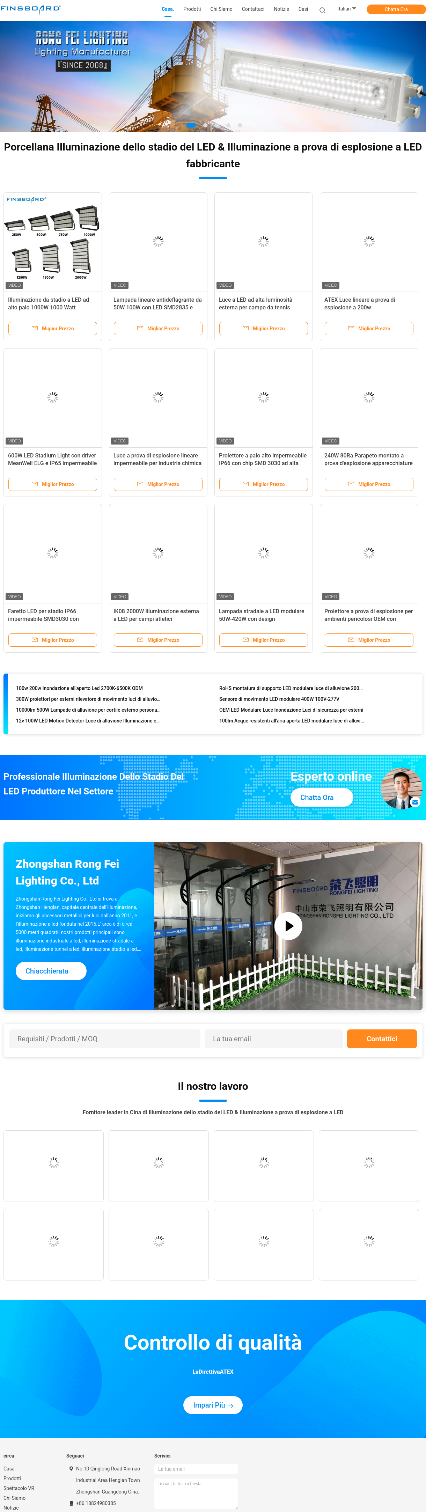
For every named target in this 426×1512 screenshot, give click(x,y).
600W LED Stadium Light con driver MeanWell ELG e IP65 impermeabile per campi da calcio (52, 463)
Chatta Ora (396, 9)
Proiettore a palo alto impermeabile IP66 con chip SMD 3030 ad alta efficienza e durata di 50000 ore (263, 463)
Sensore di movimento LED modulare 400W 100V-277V (279, 701)
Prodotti (12, 1478)
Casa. (9, 1468)
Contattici (382, 1039)
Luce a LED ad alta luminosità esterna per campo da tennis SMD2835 (255, 307)
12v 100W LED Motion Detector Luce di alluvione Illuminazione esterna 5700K (89, 722)
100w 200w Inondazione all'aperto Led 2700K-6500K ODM (79, 690)
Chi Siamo (14, 1498)
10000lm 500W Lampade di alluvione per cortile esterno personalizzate (89, 711)
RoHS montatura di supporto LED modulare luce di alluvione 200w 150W (292, 690)
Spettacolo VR (18, 1488)
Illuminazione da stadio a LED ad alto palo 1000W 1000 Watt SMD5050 (48, 307)
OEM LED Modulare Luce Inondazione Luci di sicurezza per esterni (291, 711)
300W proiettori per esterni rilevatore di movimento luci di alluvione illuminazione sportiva (89, 701)
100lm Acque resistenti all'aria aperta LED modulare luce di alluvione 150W (292, 722)
